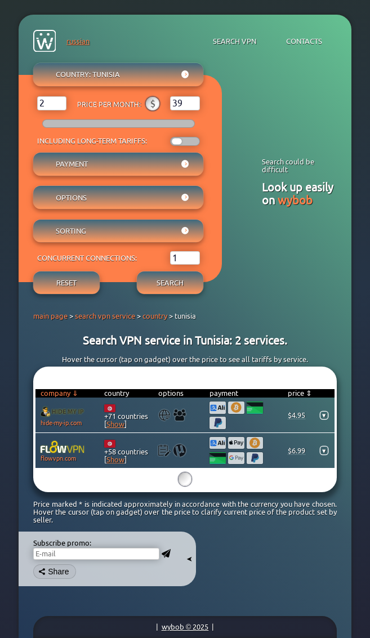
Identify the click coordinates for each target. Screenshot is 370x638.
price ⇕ (300, 393)
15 (185, 480)
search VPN (234, 41)
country (154, 316)
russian (78, 41)
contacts (304, 41)
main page (50, 316)
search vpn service (105, 316)
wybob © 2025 (185, 627)
